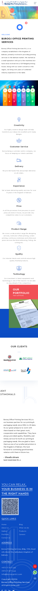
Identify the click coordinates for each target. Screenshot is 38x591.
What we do (24, 541)
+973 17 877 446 (9, 576)
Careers (22, 548)
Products (22, 544)
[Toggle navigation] (35, 3)
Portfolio (5, 548)
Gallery (4, 544)
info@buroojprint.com (12, 583)
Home (4, 538)
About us (5, 541)
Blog (21, 538)
